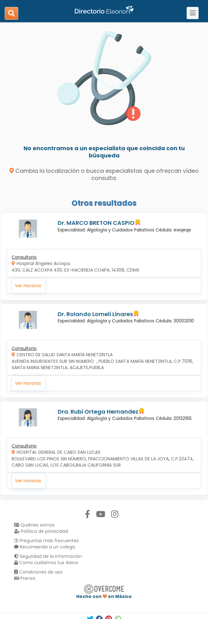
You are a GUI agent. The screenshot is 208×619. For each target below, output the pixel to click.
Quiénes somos (34, 525)
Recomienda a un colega (44, 547)
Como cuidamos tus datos (46, 562)
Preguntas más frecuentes (46, 540)
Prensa (24, 578)
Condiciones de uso (38, 572)
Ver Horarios (28, 286)
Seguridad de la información (48, 556)
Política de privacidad (41, 531)
